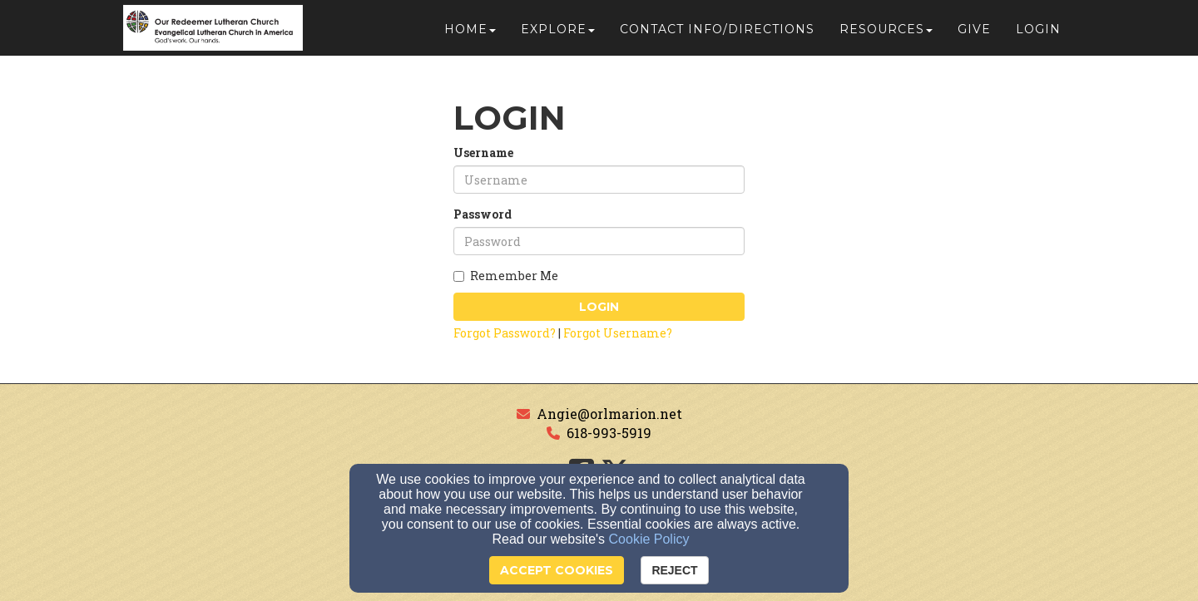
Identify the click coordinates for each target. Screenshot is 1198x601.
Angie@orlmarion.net (609, 413)
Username (483, 152)
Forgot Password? (504, 333)
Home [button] (470, 34)
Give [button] (974, 34)
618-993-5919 (609, 432)
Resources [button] (886, 34)
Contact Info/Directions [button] (717, 34)
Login (599, 306)
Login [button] (1038, 34)
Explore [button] (558, 34)
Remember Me (505, 275)
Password (482, 214)
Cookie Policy (649, 539)
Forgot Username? (617, 333)
